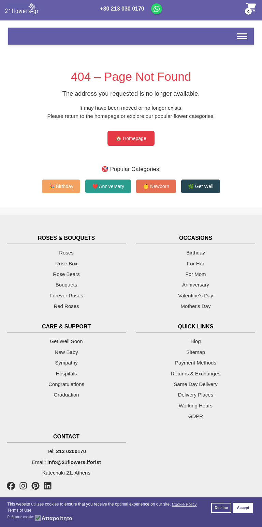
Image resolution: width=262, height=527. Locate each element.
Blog (195, 341)
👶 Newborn (156, 186)
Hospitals (66, 373)
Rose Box (66, 263)
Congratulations (66, 384)
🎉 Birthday (61, 186)
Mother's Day (196, 306)
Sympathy (66, 363)
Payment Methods (195, 363)
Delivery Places (195, 395)
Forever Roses (66, 295)
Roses (66, 252)
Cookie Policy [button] (184, 504)
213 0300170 (71, 451)
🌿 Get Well (200, 186)
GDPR (195, 416)
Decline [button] (221, 508)
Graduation (66, 395)
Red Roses (66, 306)
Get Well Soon (66, 341)
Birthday (195, 252)
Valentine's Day (195, 295)
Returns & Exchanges (195, 373)
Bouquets (66, 285)
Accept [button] (243, 508)
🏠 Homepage (131, 138)
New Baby (66, 352)
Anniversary (195, 285)
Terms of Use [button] (20, 510)
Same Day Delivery (195, 384)
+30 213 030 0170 (122, 9)
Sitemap (195, 352)
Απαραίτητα (56, 518)
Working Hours (196, 405)
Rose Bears (66, 274)
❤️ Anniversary (108, 186)
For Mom (196, 274)
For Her (195, 263)
